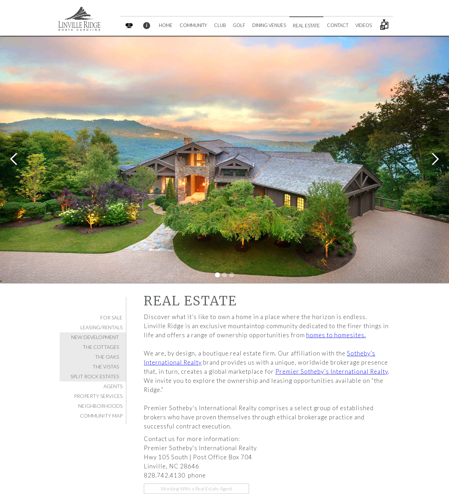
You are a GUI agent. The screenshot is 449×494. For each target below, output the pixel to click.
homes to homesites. (336, 335)
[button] (14, 159)
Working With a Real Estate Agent (196, 489)
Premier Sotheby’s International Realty (331, 371)
